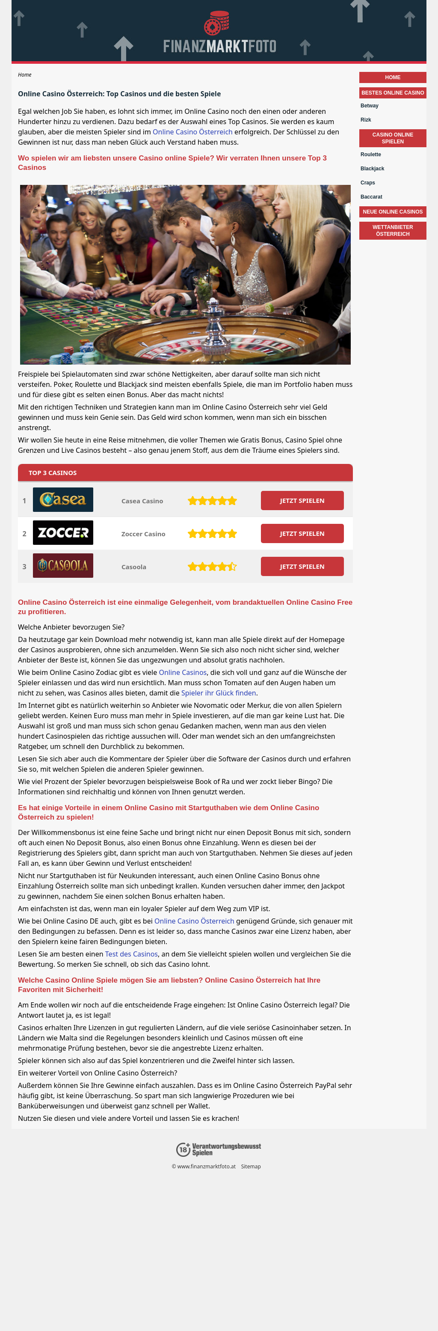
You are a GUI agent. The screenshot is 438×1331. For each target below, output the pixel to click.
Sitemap (251, 1166)
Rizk (366, 120)
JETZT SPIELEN (302, 500)
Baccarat (371, 197)
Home (393, 77)
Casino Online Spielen (393, 138)
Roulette (371, 154)
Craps (368, 183)
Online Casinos (183, 672)
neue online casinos (393, 212)
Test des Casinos (131, 954)
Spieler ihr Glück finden (218, 693)
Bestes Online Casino (392, 93)
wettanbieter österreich (393, 230)
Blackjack (372, 169)
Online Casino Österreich (193, 132)
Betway (370, 106)
